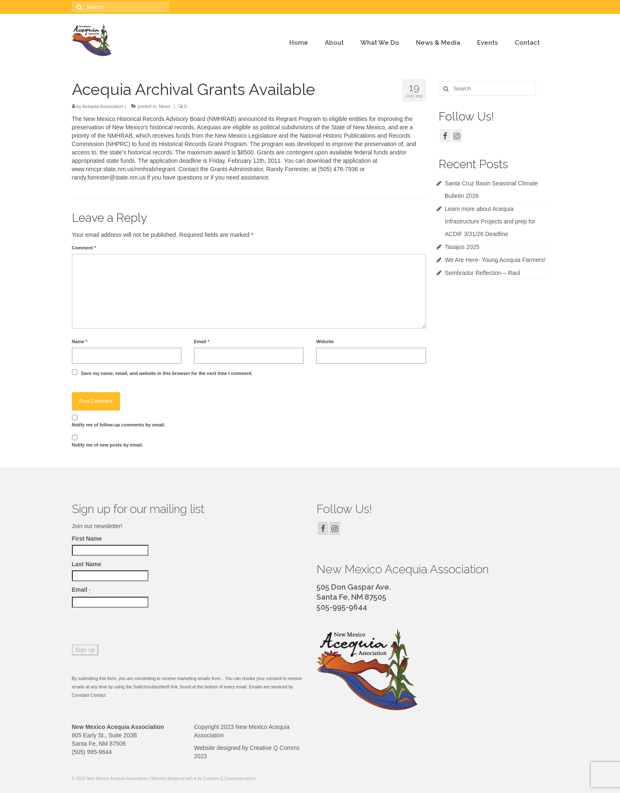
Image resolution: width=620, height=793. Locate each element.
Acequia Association (102, 106)
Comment (84, 247)
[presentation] (135, 628)
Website (325, 341)
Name (79, 341)
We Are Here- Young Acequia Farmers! (495, 260)
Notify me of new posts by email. (107, 444)
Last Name (87, 564)
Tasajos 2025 (462, 247)
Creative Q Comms (275, 747)
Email (201, 341)
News (165, 106)
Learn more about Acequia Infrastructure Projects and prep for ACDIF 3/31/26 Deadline (490, 221)
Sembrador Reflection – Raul (482, 272)
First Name (87, 538)
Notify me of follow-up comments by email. (119, 424)
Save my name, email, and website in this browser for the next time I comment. (167, 373)
